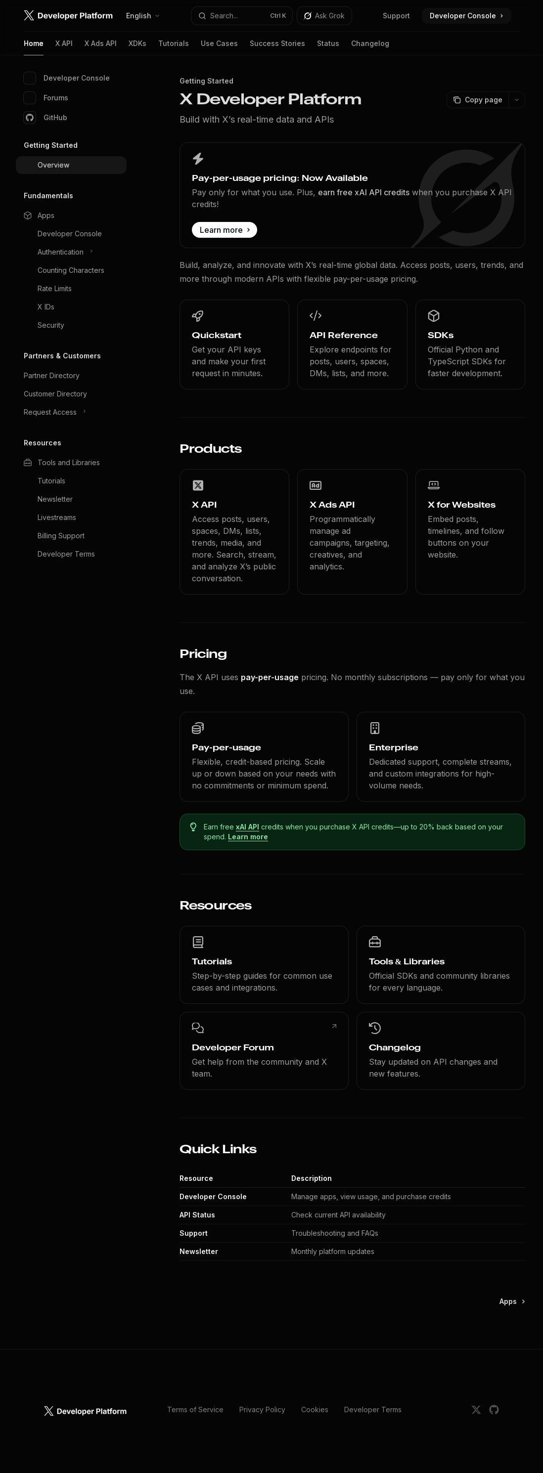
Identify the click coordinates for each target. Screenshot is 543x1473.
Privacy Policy (262, 1409)
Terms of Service (195, 1409)
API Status (197, 1215)
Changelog (370, 47)
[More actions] (516, 99)
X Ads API (101, 47)
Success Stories (277, 47)
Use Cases (219, 47)
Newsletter (199, 1251)
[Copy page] (477, 99)
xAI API (247, 827)
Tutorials (173, 47)
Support (396, 15)
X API (64, 47)
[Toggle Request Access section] (71, 412)
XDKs (137, 47)
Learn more (248, 836)
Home (34, 47)
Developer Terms (373, 1409)
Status (328, 47)
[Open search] (241, 16)
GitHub (45, 118)
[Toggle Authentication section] (71, 252)
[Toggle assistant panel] (324, 16)
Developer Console (67, 78)
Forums (46, 98)
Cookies (314, 1409)
